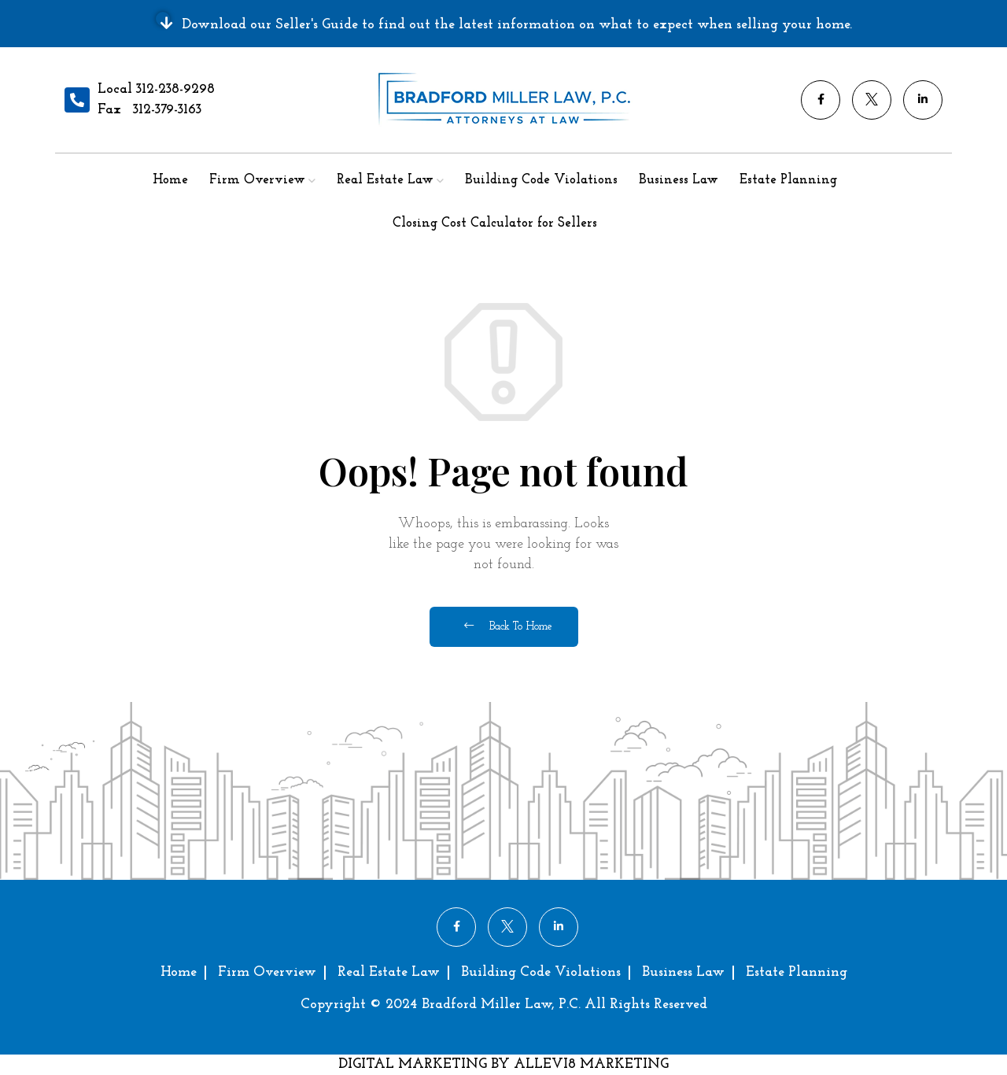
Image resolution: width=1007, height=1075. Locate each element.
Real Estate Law (385, 180)
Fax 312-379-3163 (149, 109)
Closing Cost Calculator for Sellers (495, 223)
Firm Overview (257, 180)
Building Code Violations (541, 180)
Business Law (678, 180)
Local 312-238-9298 (156, 89)
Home (170, 180)
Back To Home (507, 626)
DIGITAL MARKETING (414, 1064)
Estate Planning (788, 180)
